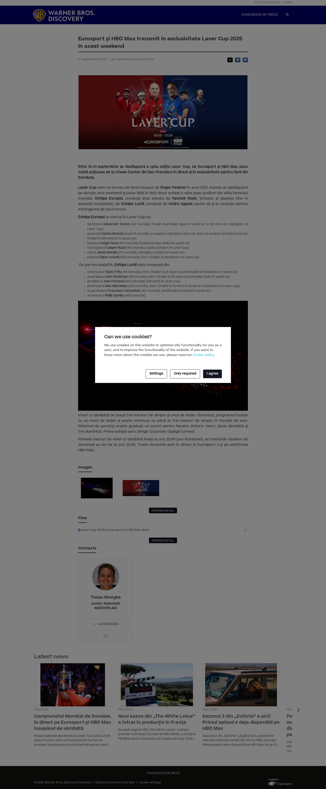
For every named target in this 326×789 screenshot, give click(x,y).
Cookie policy (203, 355)
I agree (212, 374)
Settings (156, 374)
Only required (185, 374)
